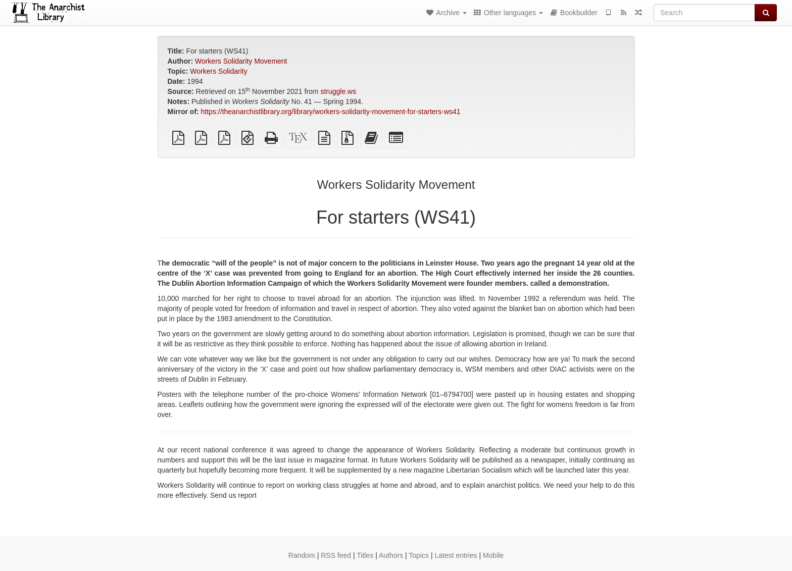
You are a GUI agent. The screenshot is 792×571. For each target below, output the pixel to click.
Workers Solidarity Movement (241, 61)
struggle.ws (338, 91)
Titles (365, 555)
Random (301, 555)
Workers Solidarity (218, 71)
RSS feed (336, 555)
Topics (419, 555)
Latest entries (455, 555)
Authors (391, 555)
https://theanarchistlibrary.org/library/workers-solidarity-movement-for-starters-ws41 (331, 112)
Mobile (493, 555)
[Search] (704, 12)
